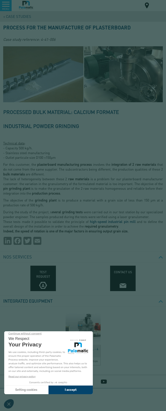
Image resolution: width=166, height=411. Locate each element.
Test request (43, 274)
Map (147, 6)
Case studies (18, 16)
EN (157, 5)
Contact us (123, 272)
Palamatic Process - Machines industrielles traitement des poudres (26, 5)
